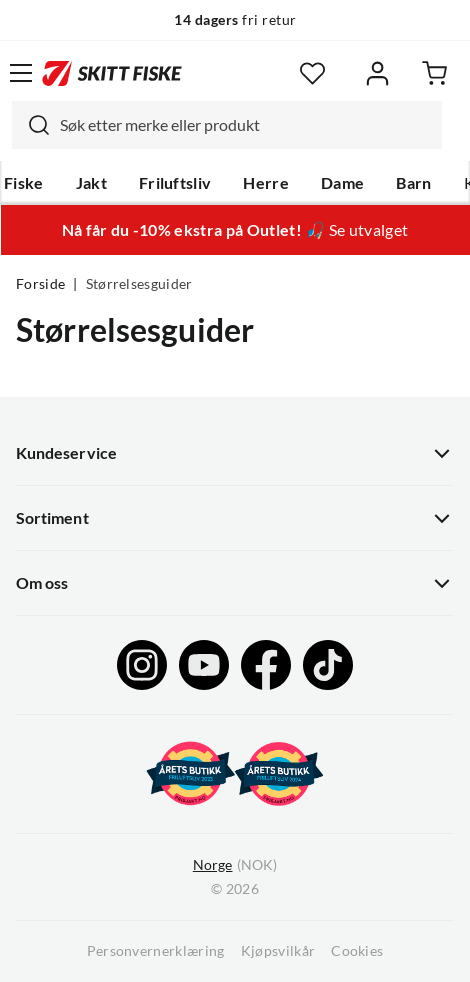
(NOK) (235, 865)
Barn (413, 183)
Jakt (91, 183)
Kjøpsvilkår (278, 951)
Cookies (357, 951)
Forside (40, 284)
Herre (266, 183)
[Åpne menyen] (21, 73)
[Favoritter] (312, 73)
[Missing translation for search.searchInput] (31, 125)
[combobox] (227, 125)
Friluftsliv (175, 183)
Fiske (24, 183)
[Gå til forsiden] (112, 73)
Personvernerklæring (156, 951)
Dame (342, 183)
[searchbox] (246, 125)
